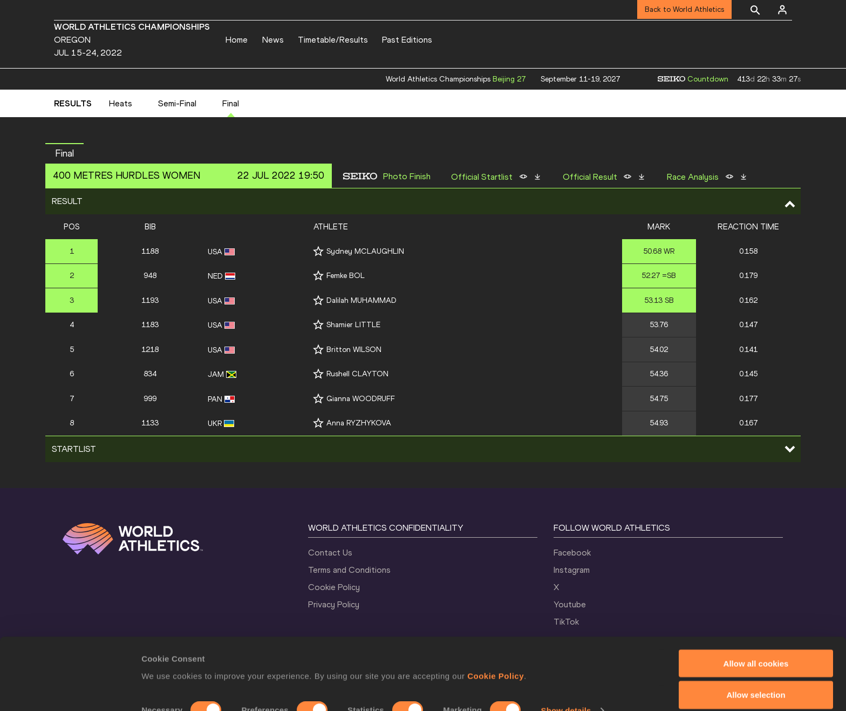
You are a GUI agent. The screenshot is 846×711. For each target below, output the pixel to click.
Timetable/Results (333, 40)
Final (230, 103)
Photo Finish (407, 176)
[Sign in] (782, 9)
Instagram (572, 570)
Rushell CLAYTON (357, 373)
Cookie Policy (495, 633)
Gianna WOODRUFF (360, 398)
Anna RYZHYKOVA (358, 423)
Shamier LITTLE (353, 324)
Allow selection (755, 652)
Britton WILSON (353, 349)
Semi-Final (177, 103)
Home (237, 40)
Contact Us (330, 552)
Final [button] (64, 153)
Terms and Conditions (349, 570)
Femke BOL (345, 275)
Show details (566, 668)
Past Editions (407, 40)
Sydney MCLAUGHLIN (365, 251)
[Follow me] (318, 251)
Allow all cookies (756, 620)
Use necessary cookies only (756, 684)
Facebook (572, 552)
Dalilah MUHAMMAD (361, 300)
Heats (120, 103)
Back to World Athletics (684, 9)
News (273, 40)
